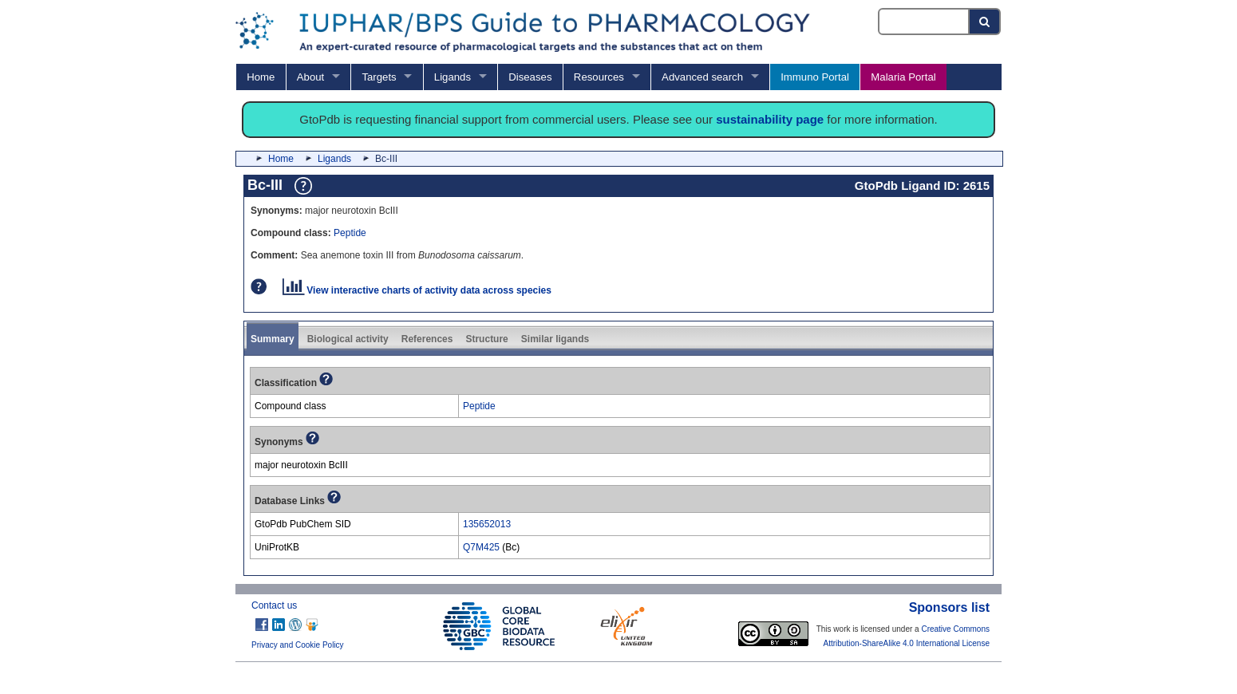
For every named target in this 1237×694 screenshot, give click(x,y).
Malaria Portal (903, 77)
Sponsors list (949, 607)
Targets (379, 77)
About (310, 77)
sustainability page (770, 119)
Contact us (274, 605)
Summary (272, 339)
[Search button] (985, 21)
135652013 (487, 524)
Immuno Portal (815, 77)
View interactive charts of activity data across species (417, 290)
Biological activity (348, 339)
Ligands (452, 77)
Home (261, 77)
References (427, 339)
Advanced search (702, 77)
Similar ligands (555, 339)
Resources (599, 77)
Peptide (350, 233)
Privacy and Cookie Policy (297, 645)
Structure (486, 339)
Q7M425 (481, 547)
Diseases (529, 77)
